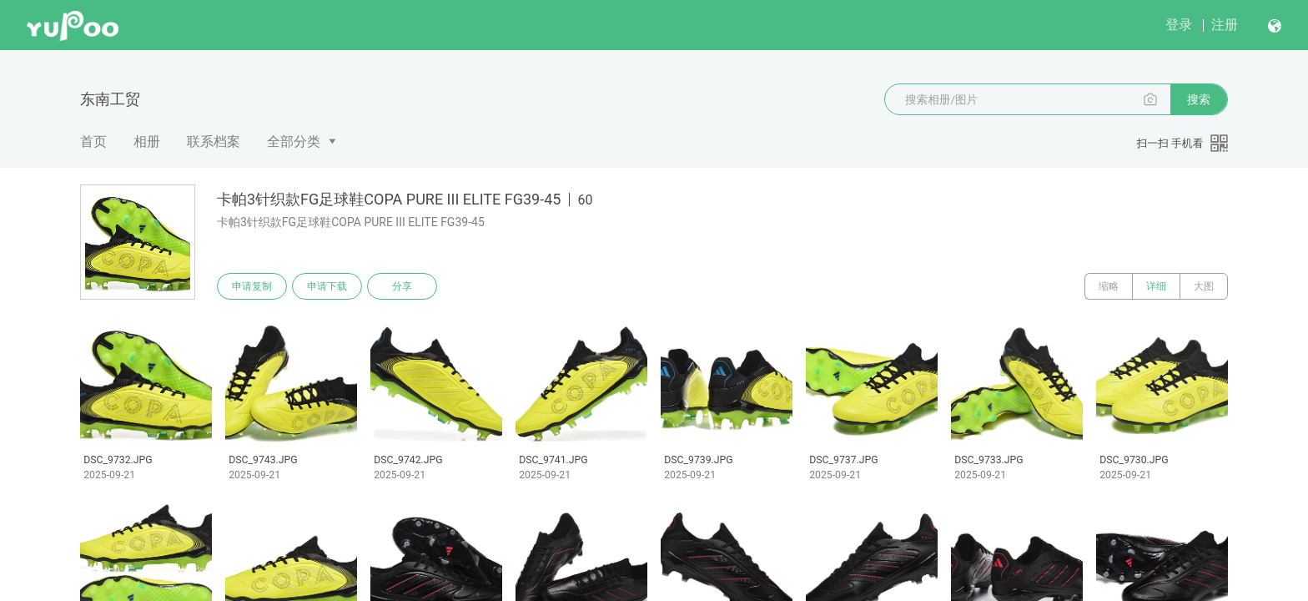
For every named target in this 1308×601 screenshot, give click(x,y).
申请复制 (252, 286)
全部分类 (293, 141)
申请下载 (327, 286)
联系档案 (213, 141)
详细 (1156, 286)
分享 (402, 286)
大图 (1204, 286)
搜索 (1198, 99)
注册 (1224, 25)
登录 (1178, 25)
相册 (146, 141)
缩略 (1109, 286)
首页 (93, 141)
